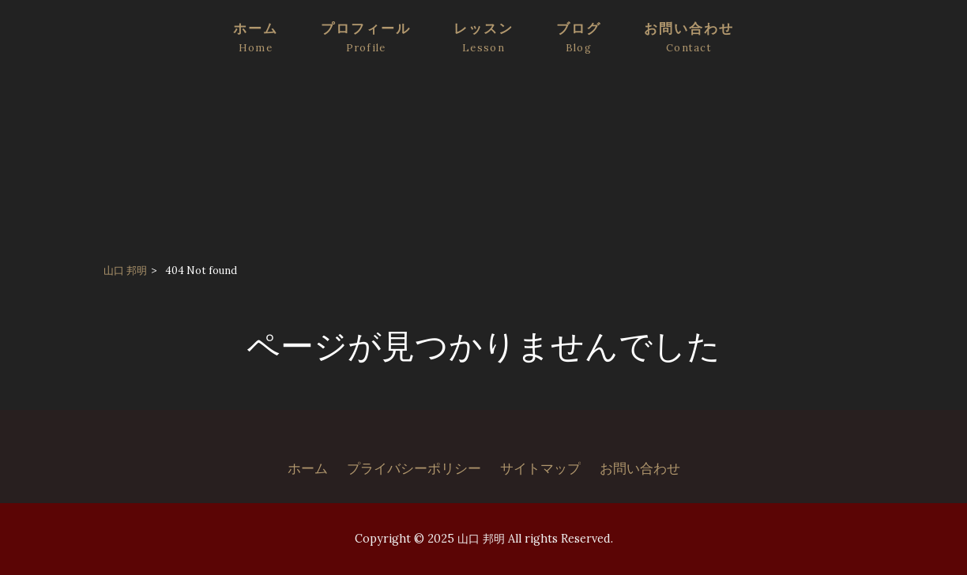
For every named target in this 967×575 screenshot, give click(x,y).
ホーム (308, 468)
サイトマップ (540, 468)
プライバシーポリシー (414, 468)
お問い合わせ (640, 468)
